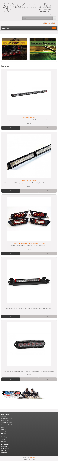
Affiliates (3, 440)
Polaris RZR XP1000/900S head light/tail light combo (29, 243)
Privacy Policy (5, 420)
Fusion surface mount (29, 369)
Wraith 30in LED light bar (29, 180)
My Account (4, 446)
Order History (5, 448)
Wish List (3, 450)
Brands (3, 436)
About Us (3, 416)
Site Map (3, 431)
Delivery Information (6, 418)
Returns (3, 429)
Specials (3, 441)
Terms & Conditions (6, 422)
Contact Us (4, 427)
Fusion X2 (29, 306)
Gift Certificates (5, 438)
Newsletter (4, 452)
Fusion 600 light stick (29, 117)
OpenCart (32, 457)
